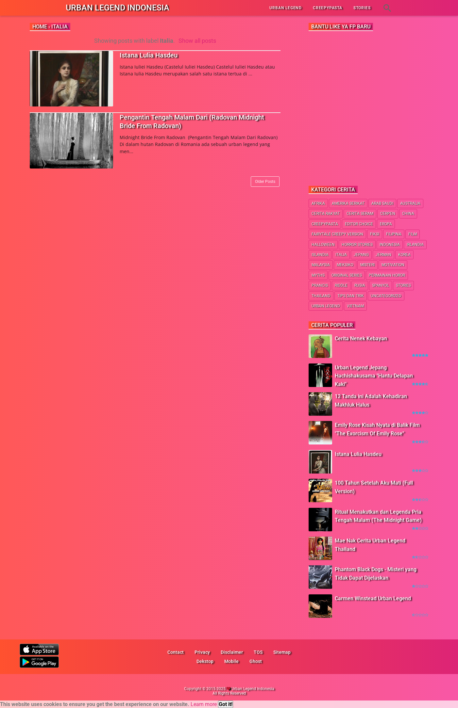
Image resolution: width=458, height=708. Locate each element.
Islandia (320, 254)
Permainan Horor (387, 275)
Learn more (204, 704)
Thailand (321, 296)
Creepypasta (325, 224)
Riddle (341, 285)
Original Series (346, 275)
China (408, 213)
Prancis (320, 285)
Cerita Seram (360, 213)
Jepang (361, 254)
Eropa (386, 224)
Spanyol (380, 285)
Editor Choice (359, 224)
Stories (403, 285)
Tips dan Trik (350, 296)
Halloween (323, 244)
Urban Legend (326, 306)
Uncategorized (386, 296)
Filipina (393, 234)
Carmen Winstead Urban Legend (373, 598)
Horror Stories (357, 244)
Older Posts (265, 181)
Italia (341, 254)
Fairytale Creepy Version (337, 234)
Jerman (383, 254)
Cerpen (387, 213)
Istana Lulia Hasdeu (149, 55)
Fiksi (374, 234)
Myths (318, 275)
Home (39, 27)
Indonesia (390, 244)
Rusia (359, 285)
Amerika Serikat (348, 203)
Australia (410, 203)
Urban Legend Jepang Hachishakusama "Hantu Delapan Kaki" (374, 375)
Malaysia (321, 265)
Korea (404, 254)
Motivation (393, 265)
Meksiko (345, 265)
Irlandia (415, 244)
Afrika (318, 203)
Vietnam (355, 306)
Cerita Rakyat (326, 213)
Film (412, 234)
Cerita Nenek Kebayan (361, 338)
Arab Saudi (382, 203)
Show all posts (197, 41)
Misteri (367, 265)
